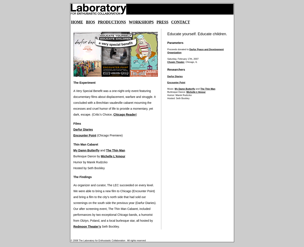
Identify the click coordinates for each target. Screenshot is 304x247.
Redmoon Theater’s (87, 226)
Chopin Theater (176, 62)
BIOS (90, 22)
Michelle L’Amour (113, 156)
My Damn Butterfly (86, 150)
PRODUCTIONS (112, 22)
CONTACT (180, 22)
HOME (77, 22)
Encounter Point (84, 135)
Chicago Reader (124, 114)
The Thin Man (115, 150)
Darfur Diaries (83, 129)
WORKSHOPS (141, 22)
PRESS (162, 22)
